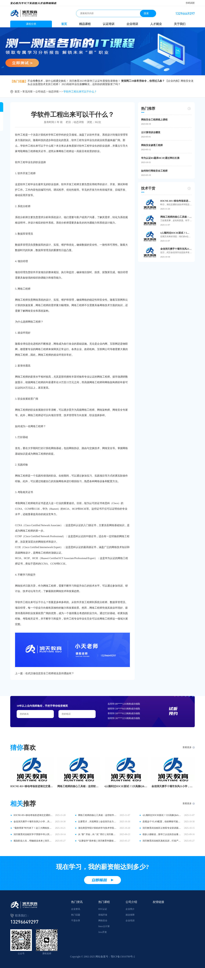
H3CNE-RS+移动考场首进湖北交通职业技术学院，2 (31, 786)
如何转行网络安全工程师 (154, 171)
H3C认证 (102, 909)
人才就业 (156, 24)
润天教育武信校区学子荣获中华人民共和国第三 (33, 834)
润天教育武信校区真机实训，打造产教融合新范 (162, 841)
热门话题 (75, 915)
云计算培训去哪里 (150, 132)
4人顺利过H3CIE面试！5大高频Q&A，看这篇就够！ (176, 233)
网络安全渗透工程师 (152, 145)
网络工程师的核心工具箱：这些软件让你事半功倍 (176, 217)
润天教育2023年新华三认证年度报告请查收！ (94, 80)
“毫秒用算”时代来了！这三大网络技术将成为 (33, 828)
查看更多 (187, 747)
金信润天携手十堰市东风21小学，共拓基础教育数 (173, 786)
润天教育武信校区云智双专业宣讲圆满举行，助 (162, 828)
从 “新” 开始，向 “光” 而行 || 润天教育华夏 (97, 834)
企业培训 (132, 24)
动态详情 (53, 91)
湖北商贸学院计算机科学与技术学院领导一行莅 (97, 828)
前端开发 (102, 915)
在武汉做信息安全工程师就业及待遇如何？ (49, 673)
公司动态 (40, 91)
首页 (64, 24)
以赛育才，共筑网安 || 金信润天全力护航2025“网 (97, 821)
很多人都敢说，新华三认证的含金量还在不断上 (162, 834)
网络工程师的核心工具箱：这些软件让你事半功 (79, 786)
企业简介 (130, 909)
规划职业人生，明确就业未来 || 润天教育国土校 (33, 841)
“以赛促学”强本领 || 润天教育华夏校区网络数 (97, 841)
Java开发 (102, 932)
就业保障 (130, 915)
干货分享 (75, 920)
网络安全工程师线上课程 (154, 119)
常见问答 (27, 91)
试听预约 (173, 711)
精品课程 (85, 24)
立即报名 (99, 880)
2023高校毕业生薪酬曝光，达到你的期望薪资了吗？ (91, 84)
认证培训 (108, 24)
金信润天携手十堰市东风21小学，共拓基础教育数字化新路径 (176, 249)
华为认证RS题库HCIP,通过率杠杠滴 (160, 158)
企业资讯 (75, 909)
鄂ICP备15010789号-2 (123, 956)
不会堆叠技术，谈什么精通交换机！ (48, 80)
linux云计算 (104, 926)
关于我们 (179, 24)
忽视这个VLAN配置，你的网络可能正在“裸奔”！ (162, 821)
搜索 (146, 13)
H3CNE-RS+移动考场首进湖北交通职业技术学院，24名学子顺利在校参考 (176, 201)
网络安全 (102, 920)
